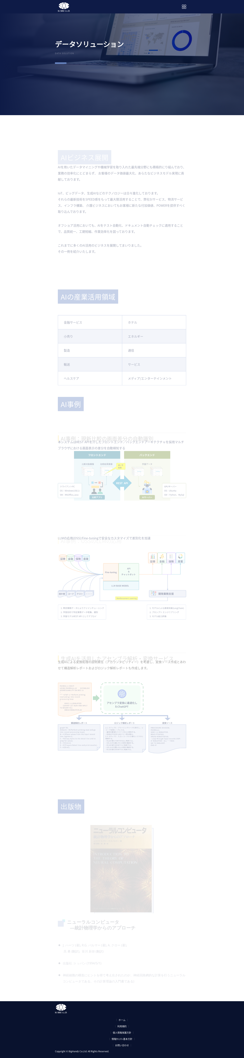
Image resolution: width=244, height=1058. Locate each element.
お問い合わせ (122, 1045)
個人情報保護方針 (122, 1032)
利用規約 (122, 1026)
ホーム (122, 1020)
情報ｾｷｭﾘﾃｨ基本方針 (122, 1039)
